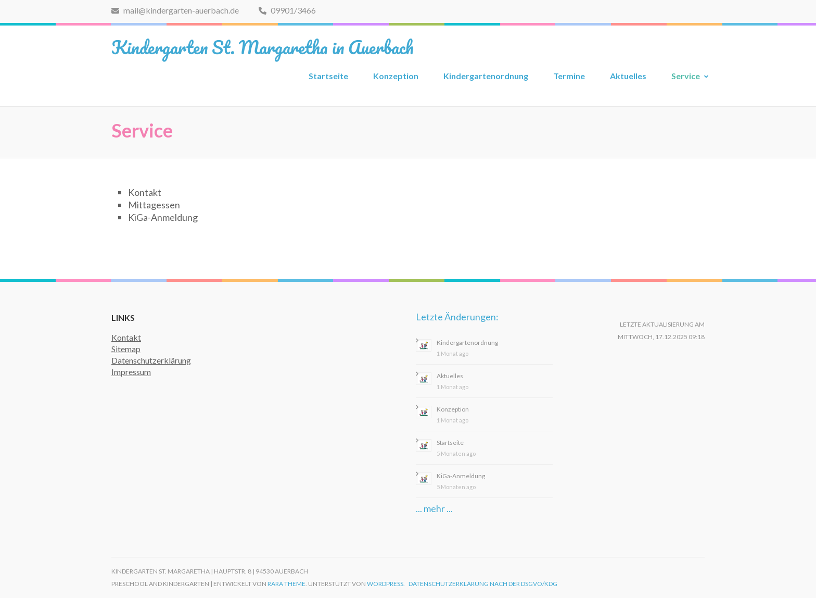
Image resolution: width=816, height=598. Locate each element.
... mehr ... (434, 508)
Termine (569, 76)
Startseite (328, 76)
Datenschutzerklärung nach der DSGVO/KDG (483, 584)
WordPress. (386, 584)
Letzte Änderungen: (457, 316)
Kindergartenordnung (485, 76)
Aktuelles (628, 76)
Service (685, 76)
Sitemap (126, 349)
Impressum (131, 372)
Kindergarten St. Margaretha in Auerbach (262, 46)
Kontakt (144, 192)
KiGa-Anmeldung (163, 217)
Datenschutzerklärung (151, 360)
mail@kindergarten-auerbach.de (175, 10)
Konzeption (395, 76)
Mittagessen (154, 204)
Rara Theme (286, 584)
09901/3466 (287, 10)
